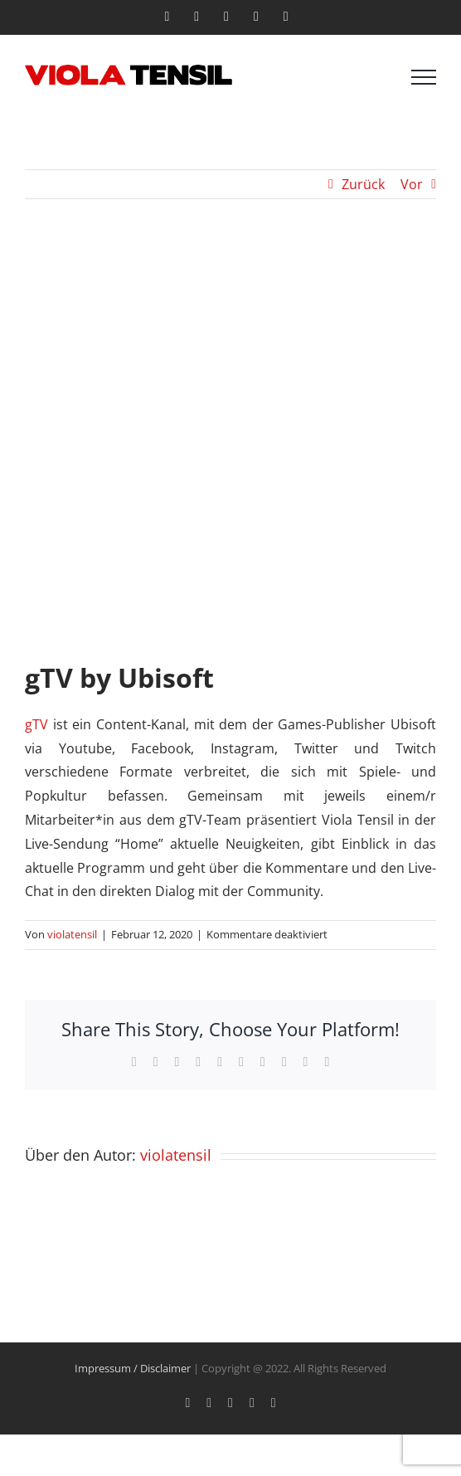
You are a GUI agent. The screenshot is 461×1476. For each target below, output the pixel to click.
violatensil (72, 934)
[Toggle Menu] (423, 77)
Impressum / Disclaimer (133, 1368)
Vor (411, 184)
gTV (36, 724)
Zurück (363, 184)
